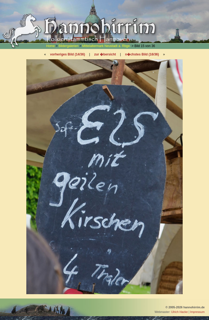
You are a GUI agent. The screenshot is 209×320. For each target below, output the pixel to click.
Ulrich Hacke (179, 311)
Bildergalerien (68, 46)
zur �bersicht (105, 54)
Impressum (197, 311)
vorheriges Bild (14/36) (67, 54)
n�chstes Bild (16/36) (142, 54)
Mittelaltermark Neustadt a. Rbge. (106, 46)
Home (50, 46)
